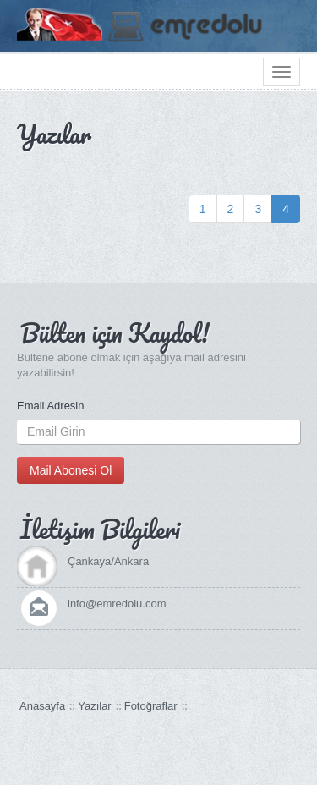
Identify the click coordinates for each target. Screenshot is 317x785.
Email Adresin (50, 405)
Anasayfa (42, 706)
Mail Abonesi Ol (71, 470)
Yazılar (95, 706)
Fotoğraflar (151, 706)
